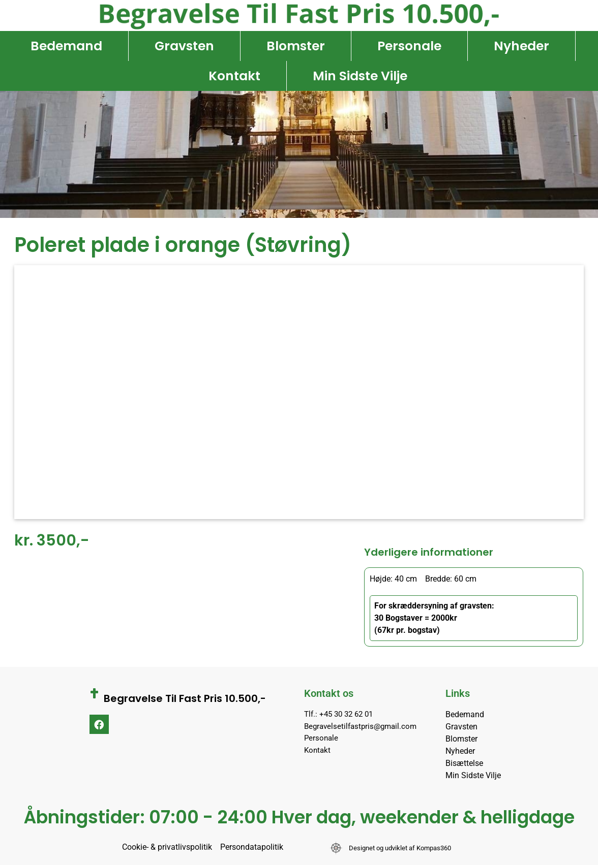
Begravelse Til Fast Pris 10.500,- (185, 698)
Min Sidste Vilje (360, 76)
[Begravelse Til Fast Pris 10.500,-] (94, 693)
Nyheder (521, 46)
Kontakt (234, 76)
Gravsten (184, 46)
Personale (409, 46)
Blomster (295, 46)
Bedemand (66, 46)
